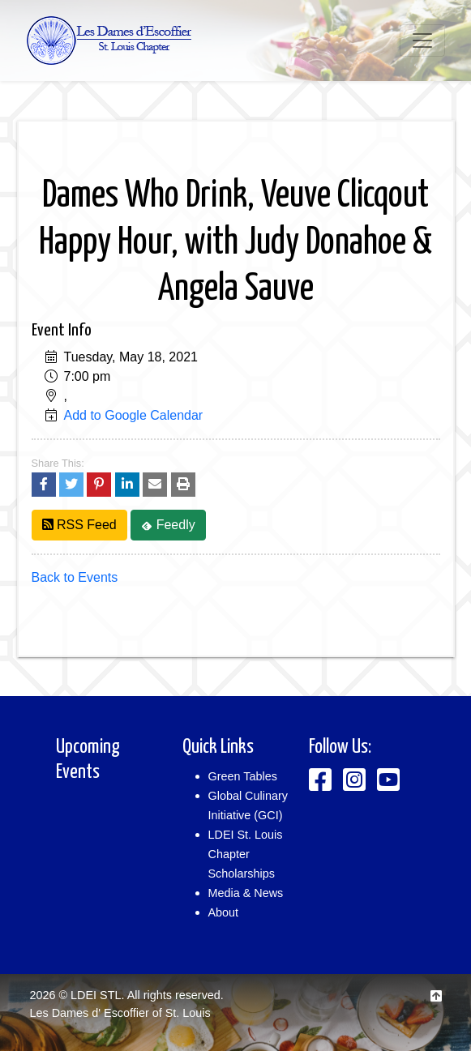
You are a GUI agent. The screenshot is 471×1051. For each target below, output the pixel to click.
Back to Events (75, 577)
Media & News (246, 893)
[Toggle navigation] (422, 40)
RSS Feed (79, 525)
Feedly (168, 525)
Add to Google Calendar (133, 415)
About (223, 912)
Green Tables (242, 776)
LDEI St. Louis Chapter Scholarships (245, 854)
